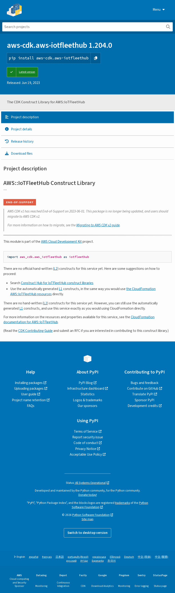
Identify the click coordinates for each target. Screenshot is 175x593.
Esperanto (98, 561)
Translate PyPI (142, 394)
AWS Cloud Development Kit (61, 241)
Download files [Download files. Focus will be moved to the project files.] (19, 153)
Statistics (88, 394)
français (47, 557)
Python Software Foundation (91, 515)
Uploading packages (29, 388)
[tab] (87, 117)
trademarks (122, 503)
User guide (28, 394)
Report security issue (87, 437)
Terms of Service (86, 431)
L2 (55, 268)
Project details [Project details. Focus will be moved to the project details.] (18, 129)
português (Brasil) (78, 557)
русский (71, 561)
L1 (60, 288)
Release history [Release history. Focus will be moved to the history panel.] (19, 141)
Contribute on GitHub (142, 388)
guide (98, 225)
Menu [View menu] (159, 9)
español (33, 557)
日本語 (60, 557)
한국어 (112, 561)
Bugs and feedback (144, 382)
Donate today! (87, 495)
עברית (84, 561)
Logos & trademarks (87, 400)
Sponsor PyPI (144, 400)
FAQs (30, 405)
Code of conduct (86, 442)
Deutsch (129, 557)
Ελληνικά (115, 557)
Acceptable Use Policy (86, 454)
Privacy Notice (85, 448)
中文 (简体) (144, 557)
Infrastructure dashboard (85, 388)
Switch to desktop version (87, 532)
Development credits (143, 405)
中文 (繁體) (161, 557)
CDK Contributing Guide (35, 330)
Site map (87, 519)
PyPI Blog (86, 382)
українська (99, 557)
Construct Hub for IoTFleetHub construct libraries (57, 282)
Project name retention (29, 400)
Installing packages (29, 382)
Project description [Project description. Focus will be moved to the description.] (22, 117)
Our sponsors (87, 405)
